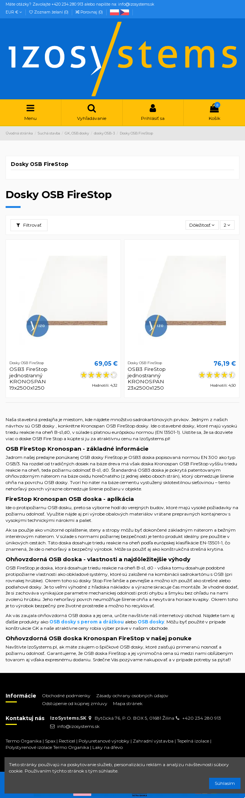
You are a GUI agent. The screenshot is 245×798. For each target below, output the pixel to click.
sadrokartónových (152, 419)
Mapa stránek (128, 703)
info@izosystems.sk (78, 726)
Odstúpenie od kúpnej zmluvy (74, 703)
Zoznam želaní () (49, 12)
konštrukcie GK (22, 628)
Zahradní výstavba (153, 741)
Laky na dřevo (107, 747)
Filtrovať (29, 225)
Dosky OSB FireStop (39, 164)
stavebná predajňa (38, 419)
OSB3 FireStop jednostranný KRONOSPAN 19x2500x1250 (28, 378)
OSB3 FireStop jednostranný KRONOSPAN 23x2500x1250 (147, 378)
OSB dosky (43, 426)
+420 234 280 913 (201, 718)
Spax (50, 741)
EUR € (14, 12)
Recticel (67, 741)
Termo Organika (24, 741)
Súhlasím (225, 783)
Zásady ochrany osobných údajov (132, 695)
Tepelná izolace (193, 741)
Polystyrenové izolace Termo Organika (47, 747)
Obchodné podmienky (66, 695)
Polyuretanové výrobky (104, 741)
